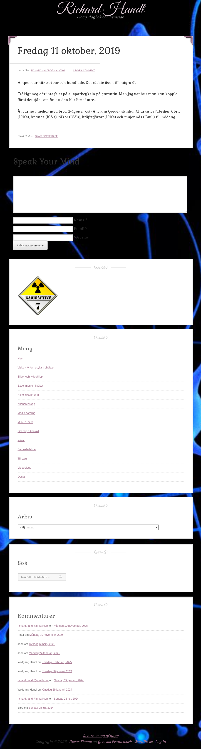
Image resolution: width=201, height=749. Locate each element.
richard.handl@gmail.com (48, 70)
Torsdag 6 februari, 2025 (57, 662)
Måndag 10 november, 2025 (71, 625)
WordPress (143, 741)
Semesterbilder (27, 449)
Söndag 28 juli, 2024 (66, 698)
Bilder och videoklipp (30, 376)
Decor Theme (80, 741)
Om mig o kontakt (28, 431)
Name (79, 220)
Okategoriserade (46, 136)
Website (81, 237)
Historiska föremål (29, 394)
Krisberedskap (26, 404)
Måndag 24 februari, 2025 (44, 653)
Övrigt (21, 476)
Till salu (22, 458)
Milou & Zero (25, 422)
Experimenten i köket (30, 385)
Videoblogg (24, 467)
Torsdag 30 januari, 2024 (57, 671)
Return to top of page (100, 735)
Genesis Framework (115, 741)
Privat (21, 440)
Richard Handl (100, 9)
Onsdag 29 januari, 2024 (69, 680)
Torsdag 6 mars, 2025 (42, 644)
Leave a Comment (84, 70)
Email (79, 228)
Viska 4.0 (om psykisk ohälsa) (36, 367)
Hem (20, 358)
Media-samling (26, 413)
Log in (160, 741)
